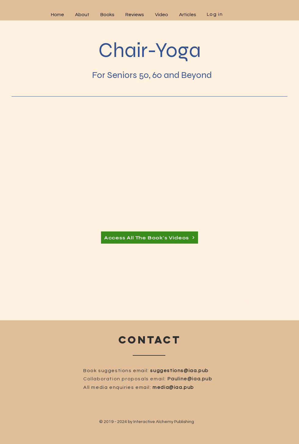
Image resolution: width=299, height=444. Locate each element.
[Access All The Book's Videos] (149, 237)
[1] (247, 301)
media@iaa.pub (173, 387)
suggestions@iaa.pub (179, 370)
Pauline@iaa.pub (190, 378)
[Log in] (215, 14)
